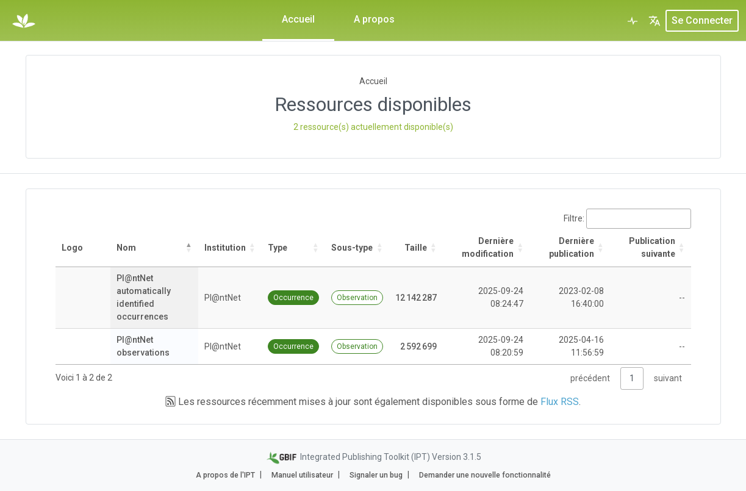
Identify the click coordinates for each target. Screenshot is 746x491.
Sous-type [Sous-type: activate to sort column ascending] (352, 248)
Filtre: (627, 219)
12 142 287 (416, 298)
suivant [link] (668, 378)
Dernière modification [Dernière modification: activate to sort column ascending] (488, 247)
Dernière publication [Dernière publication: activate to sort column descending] (571, 247)
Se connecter (702, 20)
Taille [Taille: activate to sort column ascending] (415, 248)
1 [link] (631, 378)
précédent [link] (590, 378)
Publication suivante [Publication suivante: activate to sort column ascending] (652, 247)
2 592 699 (418, 346)
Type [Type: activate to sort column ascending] (277, 248)
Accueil (298, 19)
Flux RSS (559, 401)
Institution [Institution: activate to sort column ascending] (225, 248)
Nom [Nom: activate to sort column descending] (126, 248)
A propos (374, 19)
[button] (654, 21)
